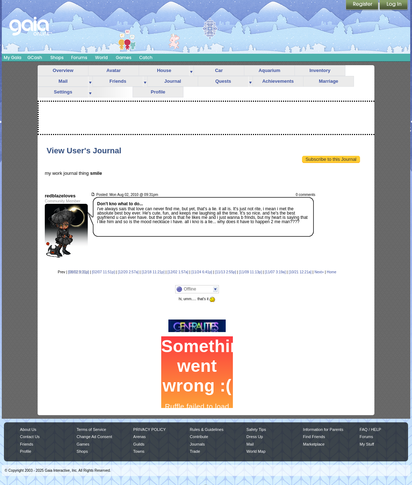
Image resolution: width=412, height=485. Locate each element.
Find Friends (314, 436)
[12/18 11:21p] (153, 272)
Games (123, 57)
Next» (319, 272)
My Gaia (12, 57)
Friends (118, 81)
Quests (223, 81)
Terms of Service (91, 429)
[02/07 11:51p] (103, 272)
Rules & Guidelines (207, 429)
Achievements (278, 81)
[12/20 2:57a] (128, 272)
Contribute (199, 436)
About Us (28, 429)
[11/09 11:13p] (250, 272)
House (164, 70)
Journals (197, 444)
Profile (158, 92)
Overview (63, 70)
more (191, 71)
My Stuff (367, 444)
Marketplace (314, 444)
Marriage (328, 81)
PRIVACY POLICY (149, 429)
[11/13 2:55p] (225, 272)
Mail (62, 81)
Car (219, 70)
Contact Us (30, 436)
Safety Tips (256, 429)
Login (393, 5)
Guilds (138, 444)
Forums (79, 57)
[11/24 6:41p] (201, 272)
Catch (146, 57)
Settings (63, 92)
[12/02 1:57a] (177, 272)
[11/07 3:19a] (275, 272)
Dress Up (254, 436)
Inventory (320, 70)
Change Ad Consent (94, 436)
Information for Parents (323, 429)
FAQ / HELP (370, 429)
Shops (56, 57)
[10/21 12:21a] (300, 272)
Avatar (113, 70)
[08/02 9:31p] (78, 272)
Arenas (139, 436)
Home (331, 272)
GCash (35, 57)
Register (362, 5)
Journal (172, 81)
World (101, 57)
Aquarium (270, 70)
